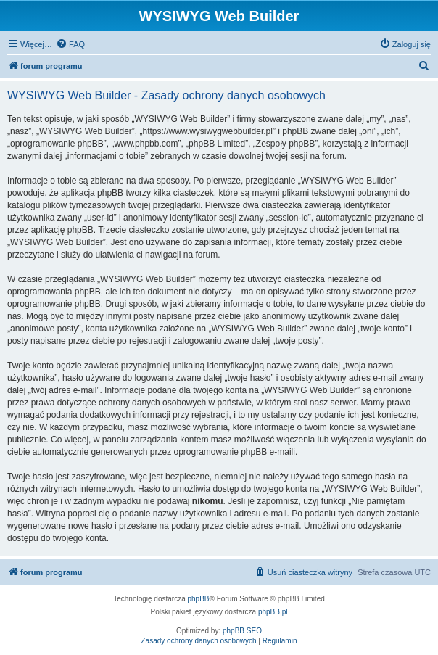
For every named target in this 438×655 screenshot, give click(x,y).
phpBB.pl (273, 612)
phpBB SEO (242, 631)
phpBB (199, 599)
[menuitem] (70, 44)
